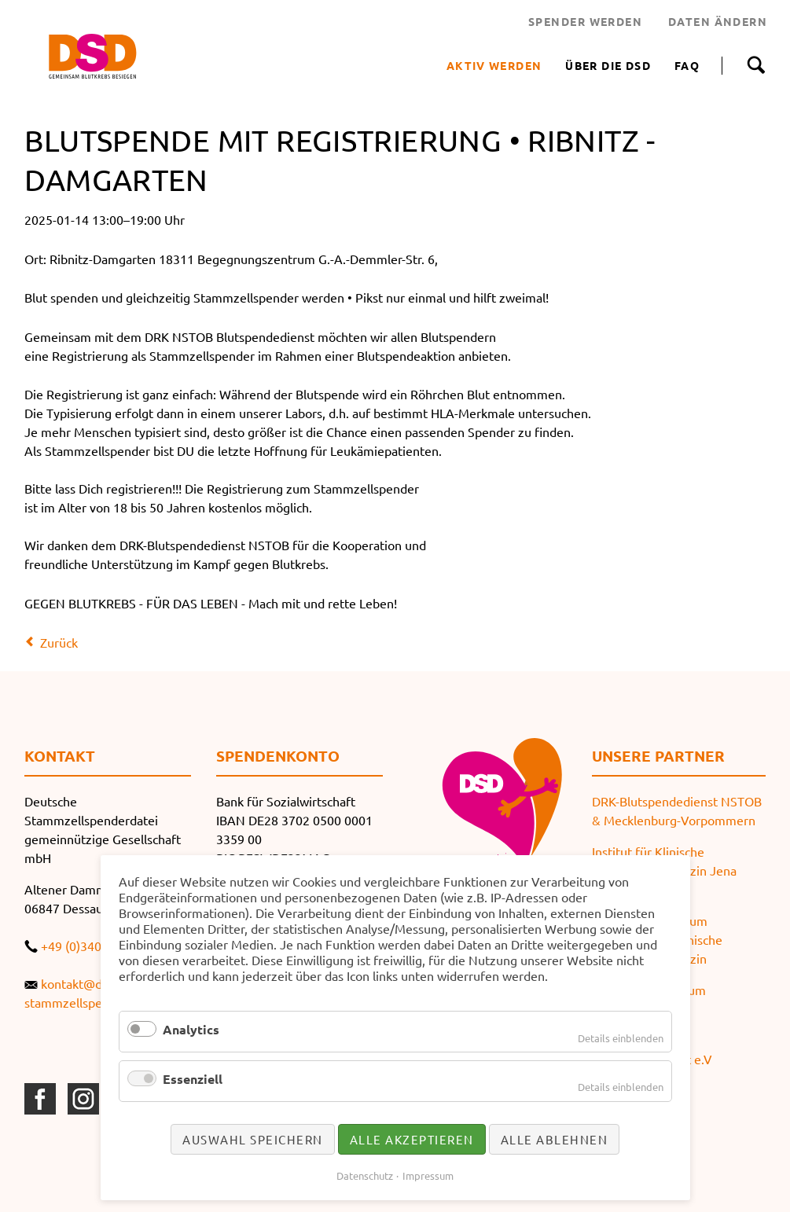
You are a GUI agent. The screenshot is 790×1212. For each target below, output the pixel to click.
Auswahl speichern (252, 1139)
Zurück (59, 642)
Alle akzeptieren (412, 1139)
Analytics (191, 1029)
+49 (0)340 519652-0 (99, 945)
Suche (756, 65)
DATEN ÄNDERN (717, 21)
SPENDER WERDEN (585, 21)
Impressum (428, 1175)
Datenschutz (364, 1175)
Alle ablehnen (554, 1139)
